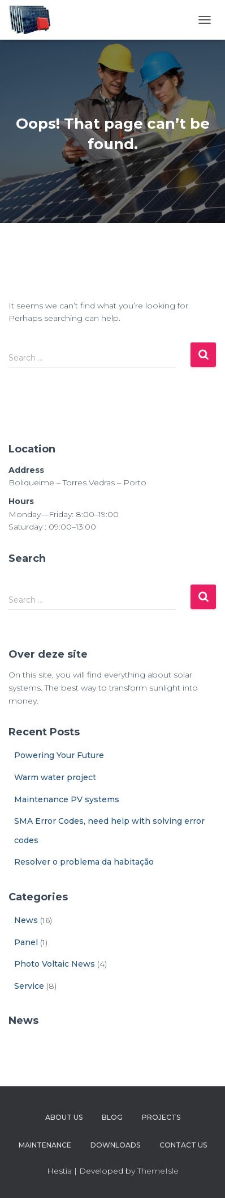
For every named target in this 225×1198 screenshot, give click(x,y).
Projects (161, 1117)
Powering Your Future (59, 755)
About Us (64, 1117)
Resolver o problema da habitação (84, 862)
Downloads (115, 1145)
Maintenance (45, 1145)
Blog (112, 1117)
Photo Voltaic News (54, 964)
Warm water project (55, 777)
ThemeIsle (158, 1171)
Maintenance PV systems (66, 799)
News (26, 920)
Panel (26, 942)
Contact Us (183, 1145)
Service (29, 986)
